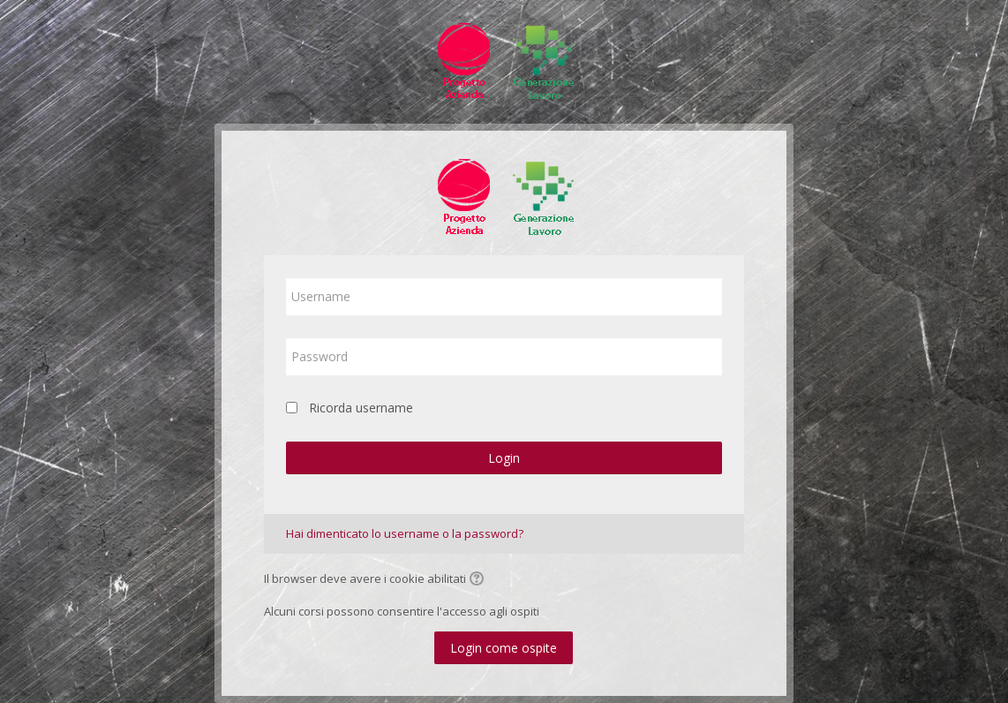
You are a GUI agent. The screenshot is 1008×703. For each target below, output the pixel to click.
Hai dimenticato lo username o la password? (404, 533)
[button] (479, 580)
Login (504, 458)
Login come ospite (503, 647)
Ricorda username (361, 407)
